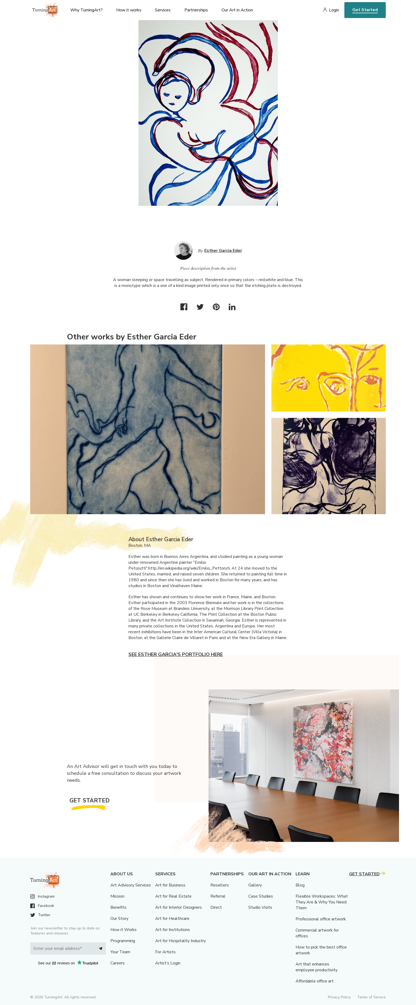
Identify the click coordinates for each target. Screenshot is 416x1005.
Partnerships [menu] (196, 10)
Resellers (219, 885)
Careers (117, 963)
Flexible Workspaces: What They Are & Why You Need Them (322, 902)
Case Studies (260, 896)
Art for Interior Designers (178, 907)
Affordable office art (314, 981)
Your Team (120, 952)
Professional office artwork (321, 919)
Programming (122, 941)
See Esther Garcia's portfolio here (175, 654)
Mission (117, 896)
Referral (218, 896)
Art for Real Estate (173, 896)
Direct (216, 907)
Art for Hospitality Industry (180, 941)
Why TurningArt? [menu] (86, 10)
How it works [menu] (128, 10)
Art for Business (170, 885)
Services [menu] (163, 10)
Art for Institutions (172, 930)
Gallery (255, 885)
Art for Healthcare (172, 918)
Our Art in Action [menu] (237, 10)
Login (334, 10)
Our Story (119, 918)
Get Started (365, 10)
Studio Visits (260, 907)
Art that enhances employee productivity (316, 967)
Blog (300, 885)
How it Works (123, 930)
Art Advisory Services (130, 885)
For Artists (165, 952)
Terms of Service (371, 997)
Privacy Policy (339, 997)
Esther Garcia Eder (223, 251)
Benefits (118, 907)
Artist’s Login (167, 963)
